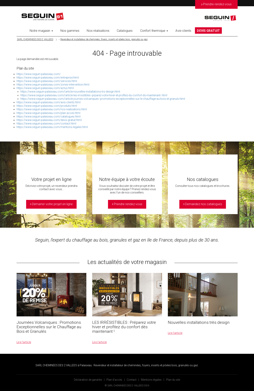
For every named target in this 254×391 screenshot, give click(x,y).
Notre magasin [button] (41, 31)
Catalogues (125, 31)
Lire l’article (24, 342)
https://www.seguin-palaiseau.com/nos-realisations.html (52, 109)
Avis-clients (183, 31)
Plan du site (173, 379)
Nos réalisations (98, 31)
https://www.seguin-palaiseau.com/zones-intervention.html (53, 84)
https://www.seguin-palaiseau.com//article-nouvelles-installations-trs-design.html (70, 91)
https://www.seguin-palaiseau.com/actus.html (45, 88)
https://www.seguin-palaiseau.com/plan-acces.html (48, 113)
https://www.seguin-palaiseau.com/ (39, 74)
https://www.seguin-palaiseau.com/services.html (47, 81)
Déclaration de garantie (88, 379)
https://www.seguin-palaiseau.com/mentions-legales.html (52, 127)
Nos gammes (70, 31)
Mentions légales (151, 379)
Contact (131, 379)
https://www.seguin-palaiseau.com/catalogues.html (49, 116)
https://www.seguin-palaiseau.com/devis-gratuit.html (49, 120)
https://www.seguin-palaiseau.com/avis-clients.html (49, 102)
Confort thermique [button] (154, 31)
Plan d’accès (114, 379)
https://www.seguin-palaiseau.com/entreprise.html (48, 77)
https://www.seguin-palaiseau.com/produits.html (47, 105)
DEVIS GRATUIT (208, 31)
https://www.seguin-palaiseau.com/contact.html (46, 123)
